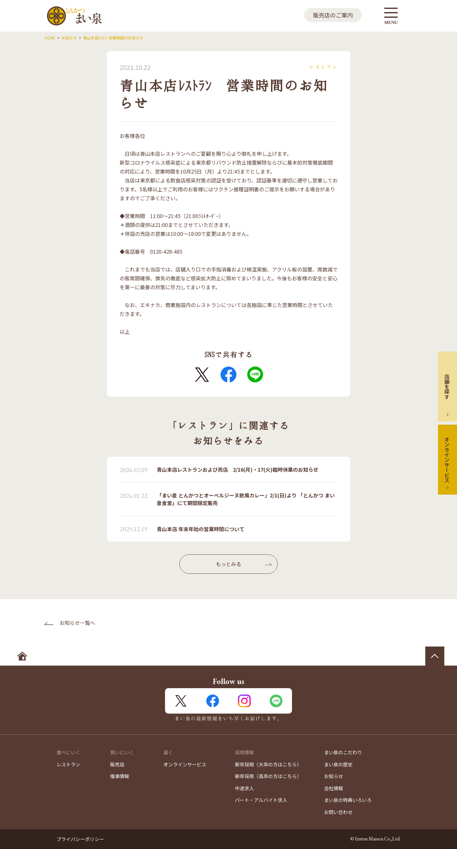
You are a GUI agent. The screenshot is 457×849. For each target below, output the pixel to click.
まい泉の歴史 (338, 764)
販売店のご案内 (333, 15)
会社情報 (333, 788)
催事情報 (119, 776)
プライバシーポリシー (80, 839)
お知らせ (333, 776)
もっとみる (228, 564)
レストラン (68, 764)
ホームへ (22, 656)
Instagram (244, 701)
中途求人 (244, 788)
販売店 (117, 764)
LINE (255, 374)
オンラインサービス (447, 460)
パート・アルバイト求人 (261, 800)
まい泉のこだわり (343, 752)
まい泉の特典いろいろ (348, 800)
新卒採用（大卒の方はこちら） (268, 764)
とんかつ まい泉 (74, 16)
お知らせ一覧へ (77, 622)
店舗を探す (447, 386)
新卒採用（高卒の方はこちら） (268, 776)
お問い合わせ (338, 812)
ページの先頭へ (434, 656)
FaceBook (228, 374)
